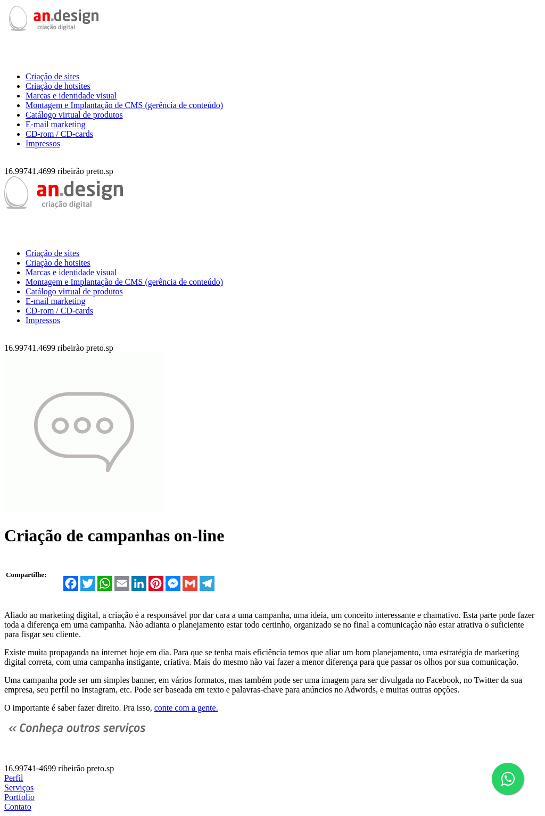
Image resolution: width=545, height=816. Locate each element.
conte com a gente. (186, 707)
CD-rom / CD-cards (59, 133)
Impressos (43, 143)
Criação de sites (52, 76)
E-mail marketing (55, 124)
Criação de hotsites (58, 85)
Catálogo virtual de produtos (74, 114)
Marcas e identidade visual (71, 95)
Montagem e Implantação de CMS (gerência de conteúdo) (124, 105)
